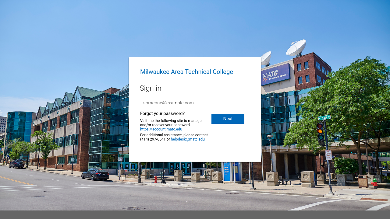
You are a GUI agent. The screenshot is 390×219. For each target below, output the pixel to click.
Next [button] (227, 118)
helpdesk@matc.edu (188, 139)
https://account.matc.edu (161, 129)
